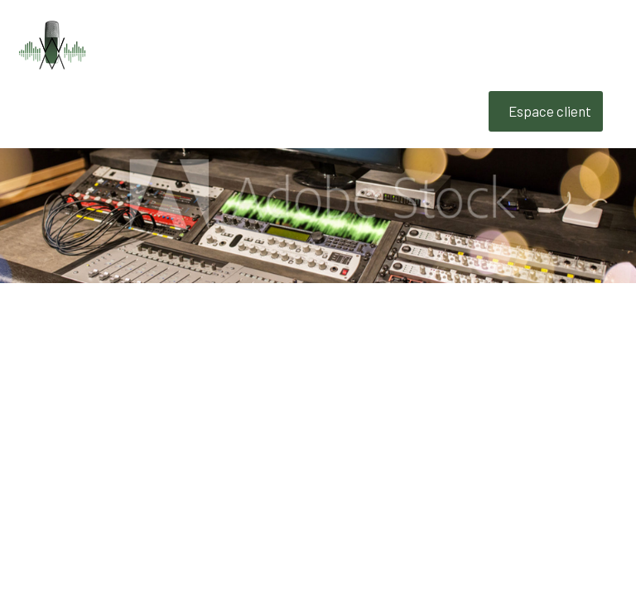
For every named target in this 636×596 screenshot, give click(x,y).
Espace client (549, 111)
